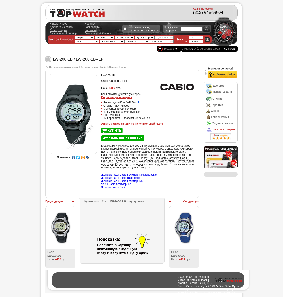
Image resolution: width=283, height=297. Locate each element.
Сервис (213, 110)
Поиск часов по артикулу (171, 29)
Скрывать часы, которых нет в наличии (144, 29)
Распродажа (92, 27)
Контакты (90, 30)
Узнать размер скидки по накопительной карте (132, 123)
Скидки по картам (220, 123)
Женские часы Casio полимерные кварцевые (129, 174)
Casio (103, 67)
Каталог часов (58, 23)
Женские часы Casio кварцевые (120, 177)
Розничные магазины (98, 33)
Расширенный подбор (63, 33)
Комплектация (217, 117)
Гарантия (214, 105)
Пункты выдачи (219, 91)
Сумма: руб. (190, 48)
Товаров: (170, 48)
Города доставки (146, 295)
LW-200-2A (178, 255)
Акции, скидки (58, 30)
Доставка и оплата (61, 27)
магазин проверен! (220, 129)
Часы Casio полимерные (116, 184)
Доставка (215, 85)
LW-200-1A (54, 255)
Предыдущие (54, 201)
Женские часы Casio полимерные (122, 181)
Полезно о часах (168, 295)
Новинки (90, 23)
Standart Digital (117, 67)
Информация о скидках (116, 97)
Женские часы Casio (113, 187)
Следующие (191, 201)
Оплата (214, 98)
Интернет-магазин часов (63, 67)
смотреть (229, 48)
